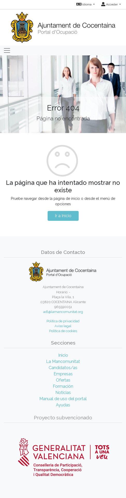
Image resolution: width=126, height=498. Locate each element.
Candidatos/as (63, 367)
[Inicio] (63, 25)
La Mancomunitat (63, 361)
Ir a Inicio (63, 215)
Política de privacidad (63, 321)
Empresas (63, 373)
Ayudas (63, 404)
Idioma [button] (84, 4)
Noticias (63, 392)
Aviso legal (63, 326)
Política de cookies (63, 331)
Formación (63, 386)
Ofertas (63, 380)
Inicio (63, 355)
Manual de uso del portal (63, 398)
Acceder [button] (109, 4)
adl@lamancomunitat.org (63, 312)
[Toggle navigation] (7, 50)
